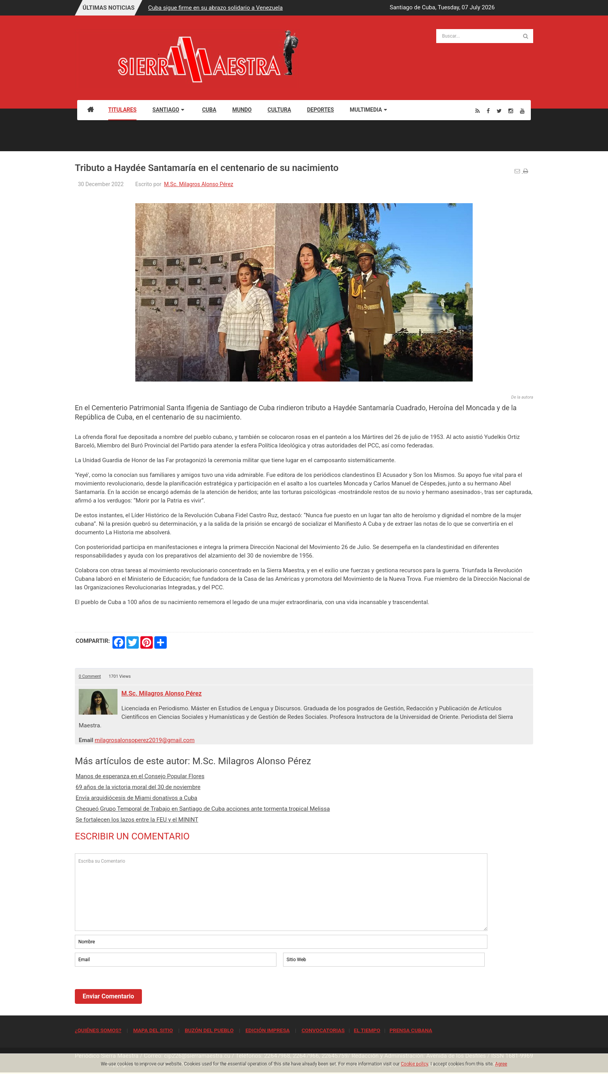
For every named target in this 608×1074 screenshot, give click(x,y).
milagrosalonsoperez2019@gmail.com (145, 740)
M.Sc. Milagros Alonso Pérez (198, 184)
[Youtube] (522, 111)
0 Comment (90, 676)
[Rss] (477, 111)
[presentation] (134, 989)
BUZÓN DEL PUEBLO (209, 1030)
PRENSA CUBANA (410, 1030)
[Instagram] (510, 111)
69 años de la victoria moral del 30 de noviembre (138, 787)
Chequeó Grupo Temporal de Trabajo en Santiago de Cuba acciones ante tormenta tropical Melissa (203, 808)
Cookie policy (414, 1064)
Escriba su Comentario (281, 892)
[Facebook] (488, 111)
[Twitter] (499, 111)
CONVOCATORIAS (323, 1030)
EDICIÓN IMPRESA (267, 1030)
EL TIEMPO (367, 1030)
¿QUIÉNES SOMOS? (98, 1030)
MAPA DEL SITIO (153, 1030)
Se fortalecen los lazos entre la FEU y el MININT (137, 819)
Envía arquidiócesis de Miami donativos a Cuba (136, 797)
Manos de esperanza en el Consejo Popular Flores (140, 776)
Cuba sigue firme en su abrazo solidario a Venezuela (215, 7)
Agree (501, 1064)
